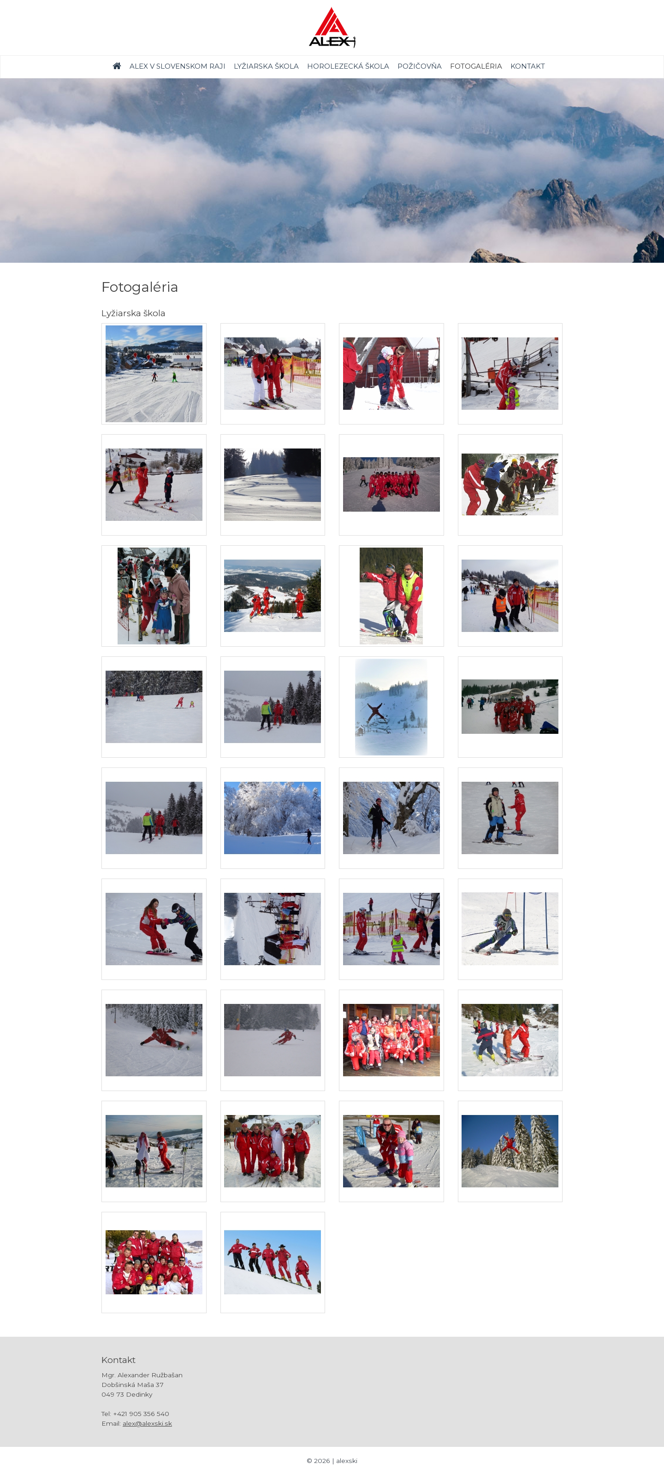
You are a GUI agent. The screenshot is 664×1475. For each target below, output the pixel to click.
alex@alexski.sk (147, 1423)
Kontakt (527, 66)
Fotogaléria (476, 66)
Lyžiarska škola (266, 66)
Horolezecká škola (348, 66)
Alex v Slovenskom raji (177, 66)
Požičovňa (419, 66)
